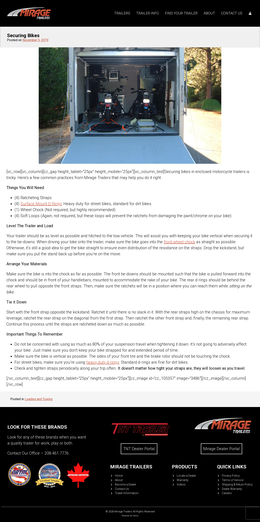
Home (119, 475)
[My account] (250, 13)
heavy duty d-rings (102, 362)
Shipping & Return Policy (237, 484)
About (209, 13)
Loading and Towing (39, 399)
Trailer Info (147, 13)
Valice (135, 515)
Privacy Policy (231, 475)
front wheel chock (179, 241)
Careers (227, 493)
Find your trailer (181, 13)
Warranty (182, 480)
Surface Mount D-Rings (41, 203)
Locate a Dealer (186, 475)
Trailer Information (126, 493)
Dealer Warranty (232, 488)
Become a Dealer (125, 484)
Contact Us (231, 13)
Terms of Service (232, 480)
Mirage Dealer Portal (221, 448)
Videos (181, 484)
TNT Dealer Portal (139, 448)
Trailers (122, 13)
